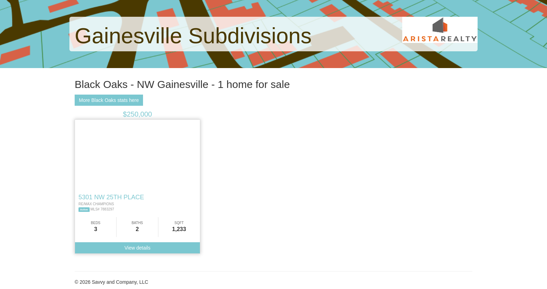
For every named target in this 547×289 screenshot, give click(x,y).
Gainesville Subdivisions (193, 35)
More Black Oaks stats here (109, 100)
